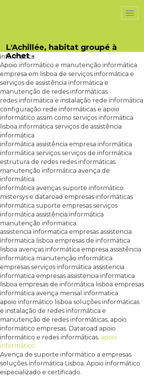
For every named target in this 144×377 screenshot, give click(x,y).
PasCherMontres (37, 4)
